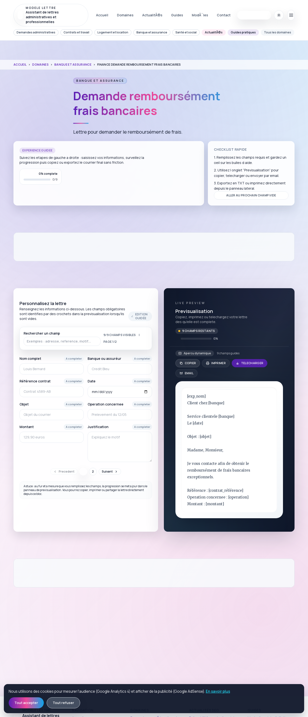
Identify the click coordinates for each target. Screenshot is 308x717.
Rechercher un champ (62, 338)
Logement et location (112, 32)
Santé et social (186, 32)
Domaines (40, 65)
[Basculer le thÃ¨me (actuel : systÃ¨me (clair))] (279, 15)
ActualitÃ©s (214, 32)
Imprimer (215, 363)
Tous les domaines (277, 32)
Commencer (254, 15)
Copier (188, 363)
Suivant (110, 471)
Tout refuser (63, 702)
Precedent (63, 471)
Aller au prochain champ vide (251, 195)
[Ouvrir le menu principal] (291, 15)
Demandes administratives (36, 32)
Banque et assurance (151, 32)
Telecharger (249, 363)
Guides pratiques (243, 32)
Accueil (19, 65)
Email (187, 373)
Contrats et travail (76, 32)
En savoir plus (218, 691)
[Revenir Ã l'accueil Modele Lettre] (50, 15)
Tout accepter (26, 702)
